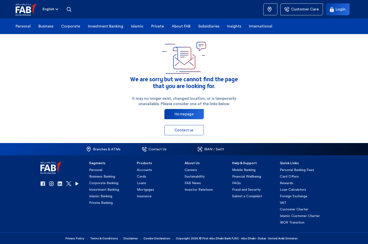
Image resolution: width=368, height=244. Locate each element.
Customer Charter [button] (294, 209)
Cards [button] (141, 176)
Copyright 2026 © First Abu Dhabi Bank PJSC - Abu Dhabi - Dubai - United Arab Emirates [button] (237, 238)
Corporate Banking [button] (103, 183)
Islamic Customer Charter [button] (300, 216)
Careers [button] (191, 170)
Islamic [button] (137, 26)
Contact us (184, 130)
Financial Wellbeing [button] (246, 176)
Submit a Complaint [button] (247, 196)
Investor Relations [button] (199, 189)
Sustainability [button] (195, 176)
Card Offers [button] (289, 176)
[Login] (337, 9)
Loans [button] (141, 183)
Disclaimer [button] (130, 238)
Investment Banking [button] (105, 26)
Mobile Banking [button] (243, 170)
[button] (29, 9)
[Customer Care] (301, 9)
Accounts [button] (144, 170)
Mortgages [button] (145, 189)
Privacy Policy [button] (75, 238)
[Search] (69, 9)
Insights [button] (234, 26)
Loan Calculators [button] (293, 189)
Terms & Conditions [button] (104, 238)
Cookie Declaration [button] (156, 238)
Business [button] (45, 26)
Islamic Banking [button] (100, 196)
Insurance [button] (144, 196)
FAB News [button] (193, 183)
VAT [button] (283, 203)
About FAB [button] (181, 26)
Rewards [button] (286, 183)
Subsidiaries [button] (208, 26)
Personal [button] (23, 26)
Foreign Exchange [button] (293, 196)
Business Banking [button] (102, 176)
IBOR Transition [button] (292, 222)
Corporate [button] (70, 26)
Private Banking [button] (101, 203)
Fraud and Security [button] (246, 189)
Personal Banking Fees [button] (297, 170)
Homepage (184, 114)
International (260, 26)
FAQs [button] (236, 183)
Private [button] (157, 26)
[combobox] (48, 9)
